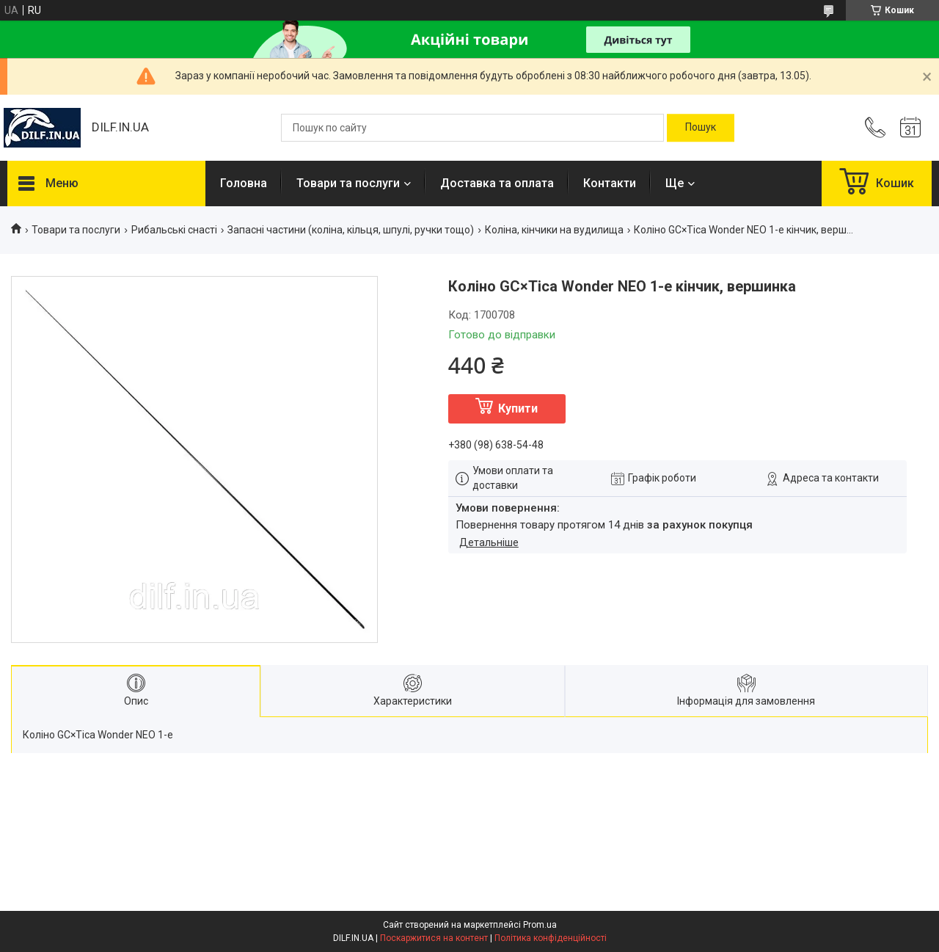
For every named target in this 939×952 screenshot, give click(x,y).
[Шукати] (700, 128)
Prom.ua (540, 925)
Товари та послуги (348, 183)
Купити (518, 408)
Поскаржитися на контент (434, 938)
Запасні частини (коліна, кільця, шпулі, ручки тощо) (350, 230)
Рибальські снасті (174, 230)
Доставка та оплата (497, 183)
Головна (243, 183)
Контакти (609, 183)
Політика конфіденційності (550, 938)
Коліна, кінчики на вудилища (554, 230)
